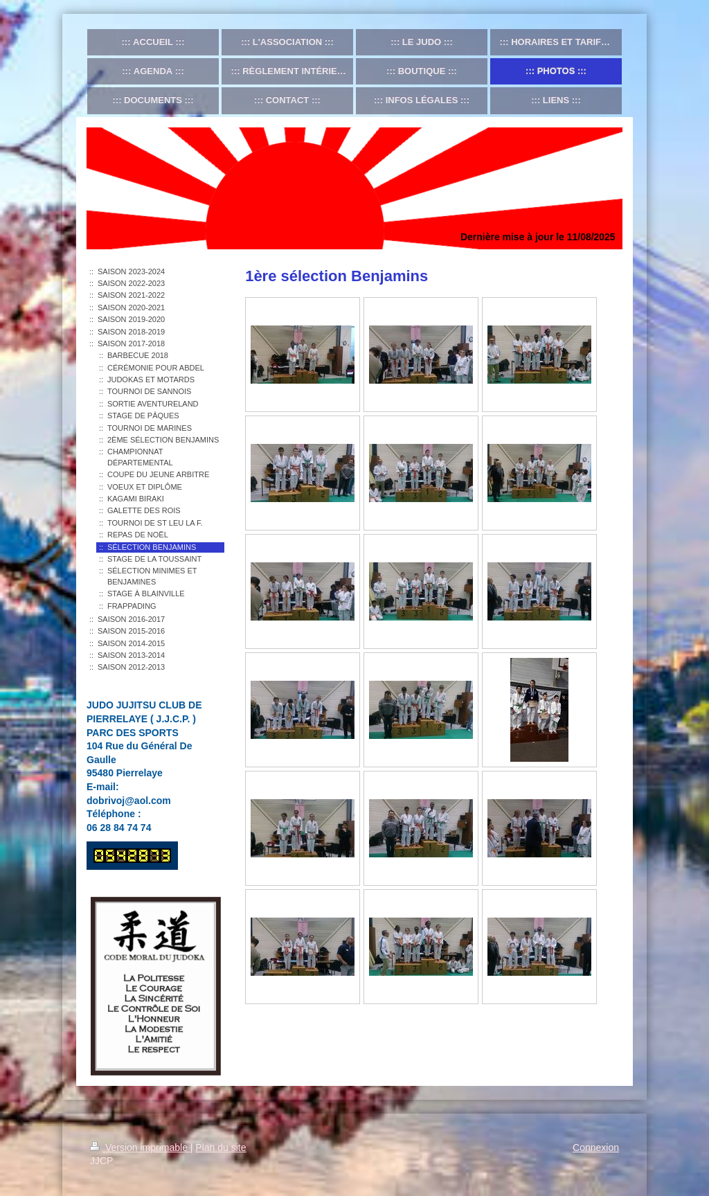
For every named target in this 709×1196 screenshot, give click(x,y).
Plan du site (220, 1147)
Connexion (596, 1147)
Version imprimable (140, 1147)
